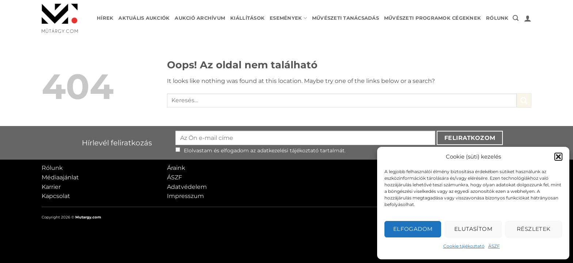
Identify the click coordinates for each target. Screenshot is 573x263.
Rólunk (497, 18)
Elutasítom (473, 228)
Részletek (534, 228)
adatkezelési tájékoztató (288, 150)
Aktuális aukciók (144, 18)
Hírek (105, 18)
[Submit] (524, 100)
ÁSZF (494, 246)
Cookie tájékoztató (464, 246)
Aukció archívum (200, 18)
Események (288, 18)
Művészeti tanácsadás (345, 18)
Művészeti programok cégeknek (432, 18)
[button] (558, 156)
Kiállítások (247, 18)
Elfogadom (413, 228)
